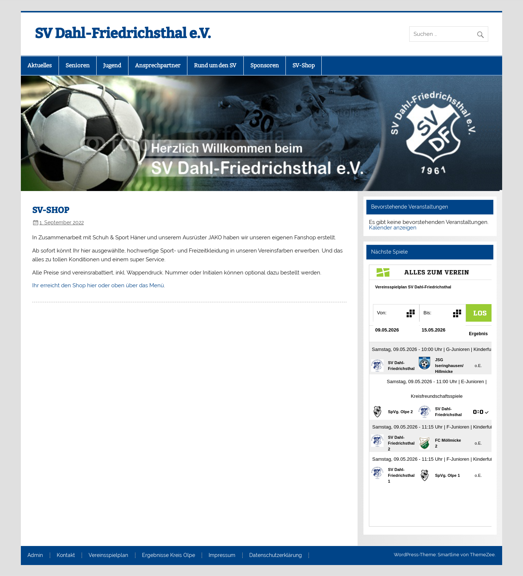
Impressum (222, 555)
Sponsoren (264, 65)
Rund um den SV (215, 65)
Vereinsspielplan (108, 555)
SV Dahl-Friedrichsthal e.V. (123, 33)
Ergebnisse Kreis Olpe (168, 555)
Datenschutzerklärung (275, 555)
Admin (35, 555)
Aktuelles (39, 65)
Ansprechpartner (157, 65)
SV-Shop (303, 65)
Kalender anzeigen (392, 227)
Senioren (78, 65)
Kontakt (66, 555)
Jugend (112, 65)
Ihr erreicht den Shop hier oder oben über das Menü (98, 285)
